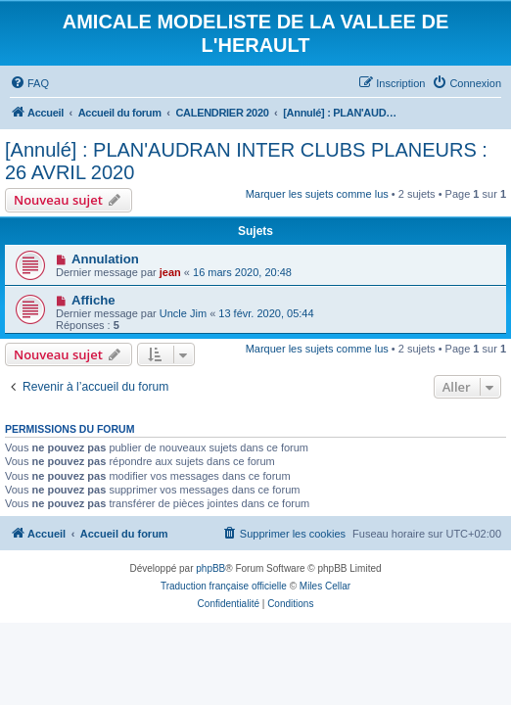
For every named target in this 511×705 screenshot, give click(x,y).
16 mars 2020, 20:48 (242, 272)
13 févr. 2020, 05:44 (265, 313)
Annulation (105, 259)
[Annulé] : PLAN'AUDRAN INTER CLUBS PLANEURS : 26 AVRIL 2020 (246, 161)
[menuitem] (29, 83)
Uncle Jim (183, 313)
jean (170, 272)
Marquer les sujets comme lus (317, 194)
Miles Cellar (325, 586)
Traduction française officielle (224, 586)
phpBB (210, 568)
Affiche (93, 300)
